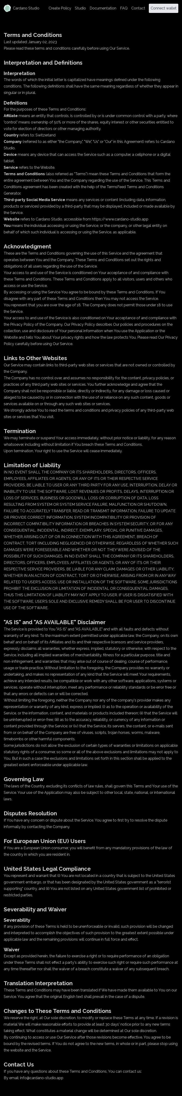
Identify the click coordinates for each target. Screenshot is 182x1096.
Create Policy (60, 8)
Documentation (103, 8)
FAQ (124, 8)
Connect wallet (163, 8)
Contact (138, 8)
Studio (80, 8)
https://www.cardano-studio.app (120, 219)
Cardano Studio (21, 8)
